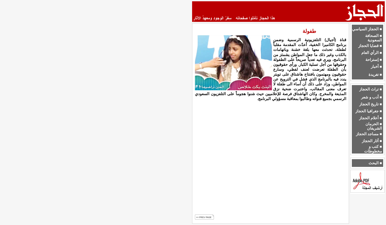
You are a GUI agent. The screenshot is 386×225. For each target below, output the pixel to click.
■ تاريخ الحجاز (370, 104)
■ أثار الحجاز (372, 141)
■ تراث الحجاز (370, 89)
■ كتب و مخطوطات (373, 149)
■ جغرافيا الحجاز (368, 111)
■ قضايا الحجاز (370, 46)
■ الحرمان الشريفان (373, 126)
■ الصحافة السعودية (373, 38)
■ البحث (375, 163)
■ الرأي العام (371, 53)
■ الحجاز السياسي (367, 29)
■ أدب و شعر (371, 97)
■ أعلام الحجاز (370, 118)
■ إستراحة (373, 60)
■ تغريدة (375, 75)
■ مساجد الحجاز (369, 134)
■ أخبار (376, 67)
